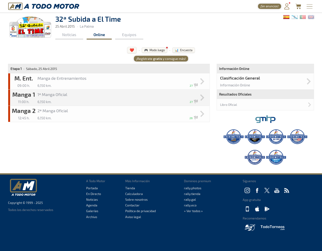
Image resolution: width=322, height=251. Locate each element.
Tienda (130, 188)
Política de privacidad (140, 211)
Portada (92, 188)
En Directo (93, 194)
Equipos (129, 34)
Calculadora (134, 194)
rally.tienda (192, 194)
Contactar (132, 205)
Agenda (91, 205)
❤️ (132, 50)
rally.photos (192, 188)
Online (99, 34)
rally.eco (190, 205)
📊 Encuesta (183, 50)
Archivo (91, 217)
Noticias (69, 34)
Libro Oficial (228, 105)
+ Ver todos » (193, 211)
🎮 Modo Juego (154, 50)
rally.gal (190, 199)
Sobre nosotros (136, 199)
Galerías (92, 211)
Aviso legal (133, 217)
